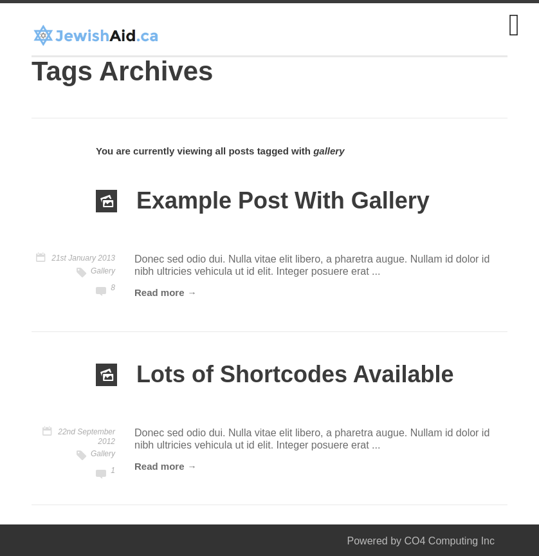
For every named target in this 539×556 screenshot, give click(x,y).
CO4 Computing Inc (449, 540)
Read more (159, 292)
